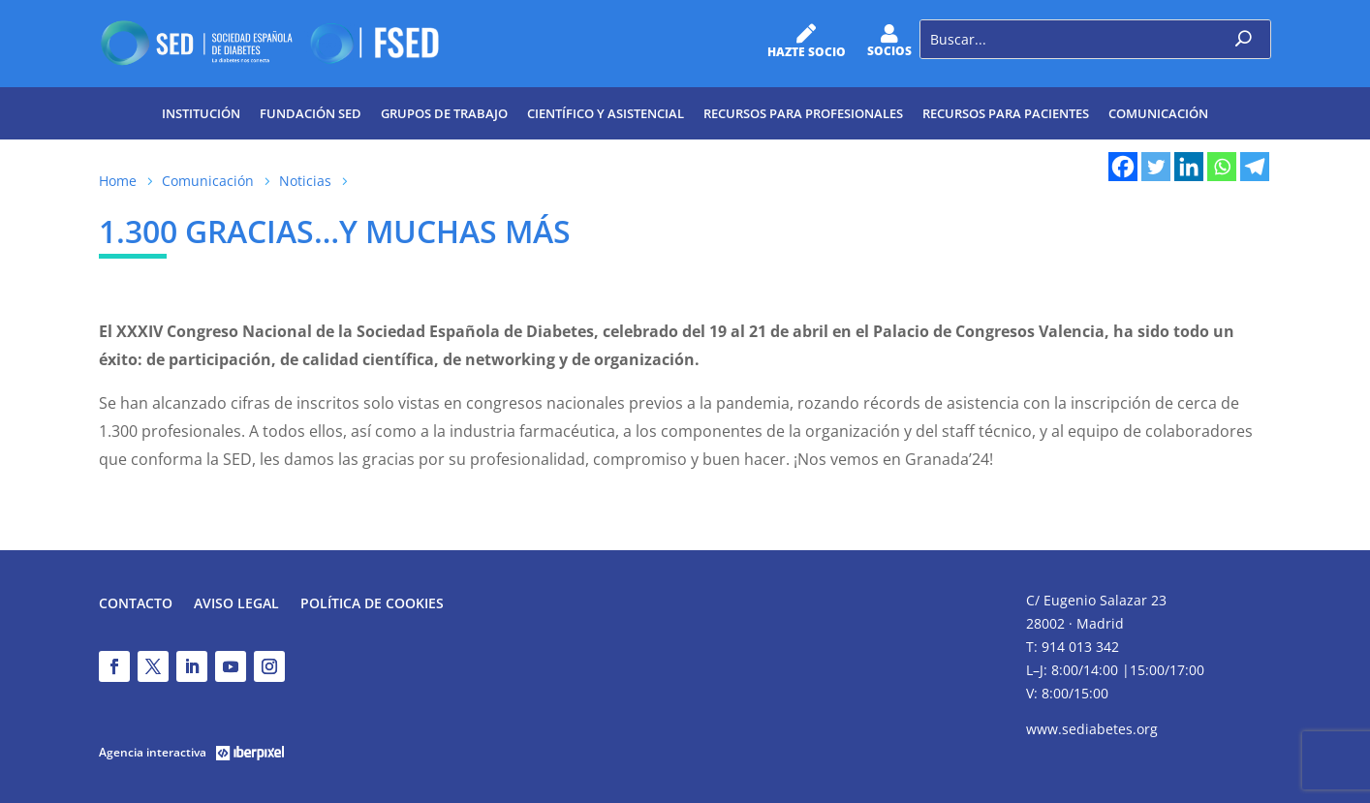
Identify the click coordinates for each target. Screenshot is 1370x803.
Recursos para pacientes (1005, 113)
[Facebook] (1122, 166)
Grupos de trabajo (444, 113)
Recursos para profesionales (803, 113)
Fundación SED (310, 113)
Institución (201, 113)
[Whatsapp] (1221, 166)
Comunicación (1158, 113)
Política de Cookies (372, 604)
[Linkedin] (1188, 166)
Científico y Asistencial (605, 113)
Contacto (135, 604)
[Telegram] (1254, 166)
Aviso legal (236, 604)
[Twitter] (1155, 166)
